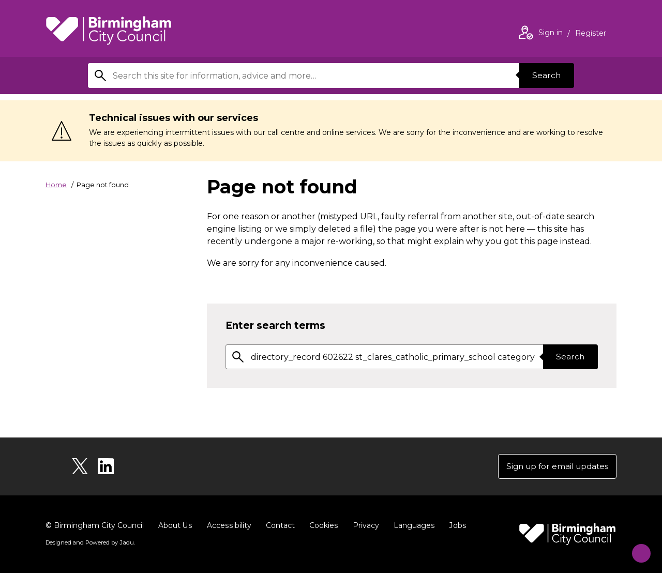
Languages (412, 526)
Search (545, 75)
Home (56, 184)
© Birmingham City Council (95, 526)
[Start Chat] (636, 548)
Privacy (364, 526)
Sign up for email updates (554, 467)
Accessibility (228, 526)
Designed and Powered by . (89, 543)
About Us (175, 526)
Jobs (455, 526)
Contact (278, 526)
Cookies (322, 526)
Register (590, 34)
